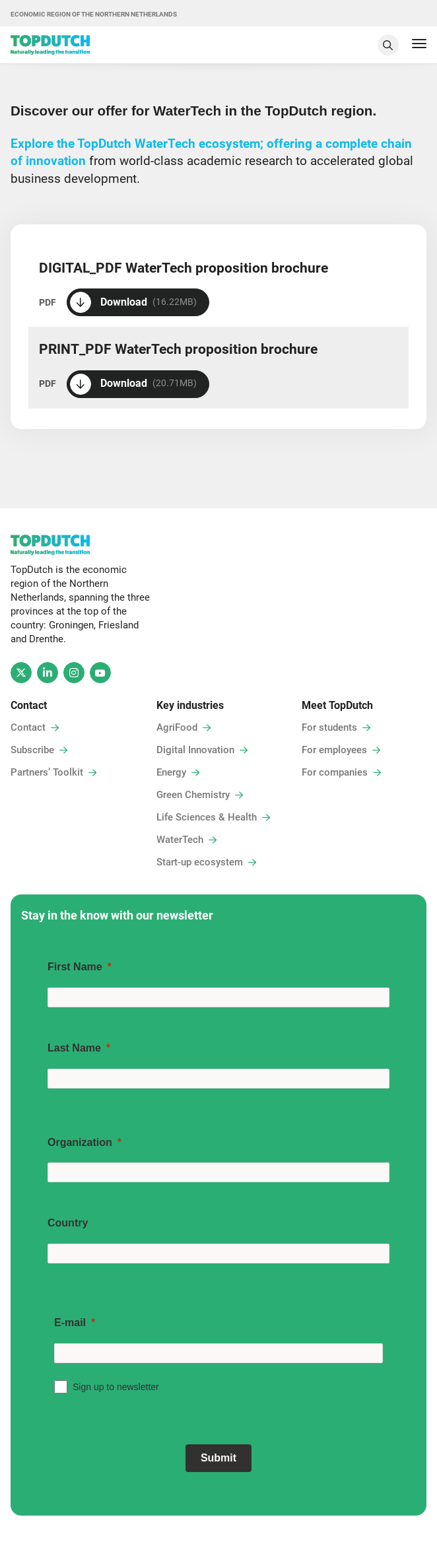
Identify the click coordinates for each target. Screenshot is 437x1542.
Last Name (74, 1048)
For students (329, 727)
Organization (80, 1142)
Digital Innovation (195, 750)
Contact (28, 727)
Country (68, 1222)
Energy (171, 772)
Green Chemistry (193, 795)
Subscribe (32, 750)
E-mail (70, 1322)
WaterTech (179, 840)
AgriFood (176, 727)
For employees (334, 750)
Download (133, 302)
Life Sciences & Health (206, 817)
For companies (335, 772)
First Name (75, 966)
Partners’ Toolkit (47, 772)
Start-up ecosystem (199, 862)
